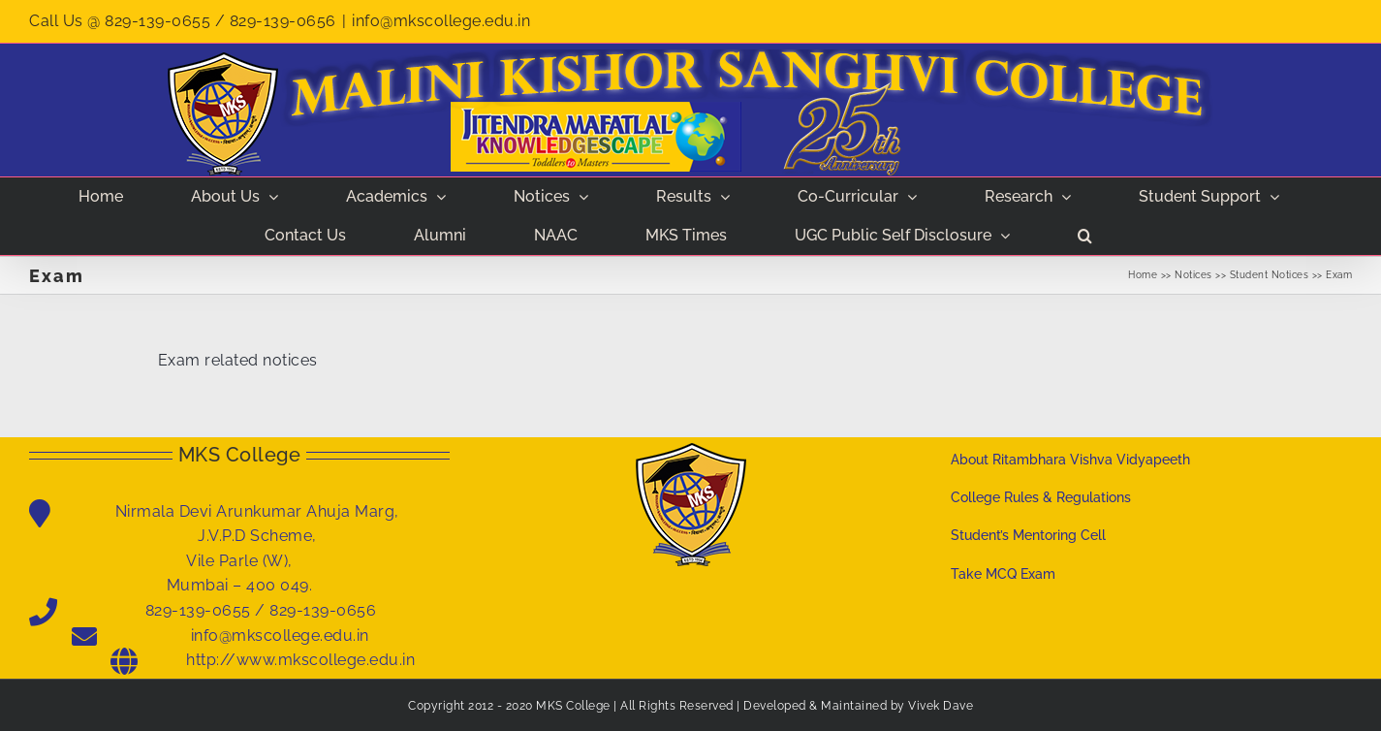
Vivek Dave (940, 706)
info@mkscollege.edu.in (441, 21)
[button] (1085, 235)
